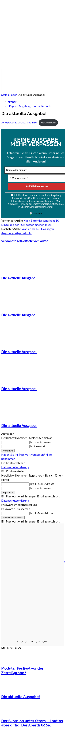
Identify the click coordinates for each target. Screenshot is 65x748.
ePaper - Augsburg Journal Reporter (30, 106)
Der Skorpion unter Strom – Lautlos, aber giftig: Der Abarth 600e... (32, 723)
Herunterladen (48, 122)
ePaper (12, 94)
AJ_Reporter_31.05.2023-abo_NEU (19, 122)
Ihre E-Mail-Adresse (42, 484)
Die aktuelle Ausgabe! (19, 278)
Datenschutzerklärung (15, 467)
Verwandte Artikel (13, 241)
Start (4, 94)
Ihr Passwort (37, 446)
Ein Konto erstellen (13, 463)
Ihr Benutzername (41, 442)
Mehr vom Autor (37, 241)
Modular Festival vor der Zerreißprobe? (22, 670)
